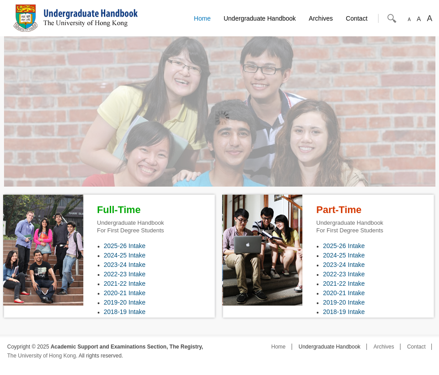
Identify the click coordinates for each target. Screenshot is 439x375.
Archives (321, 18)
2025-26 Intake (125, 245)
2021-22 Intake (125, 283)
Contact (356, 18)
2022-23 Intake (125, 274)
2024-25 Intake (125, 255)
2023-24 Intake (125, 264)
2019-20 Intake (125, 302)
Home (202, 18)
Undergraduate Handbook (260, 18)
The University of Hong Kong (41, 356)
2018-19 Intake (125, 311)
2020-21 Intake (125, 293)
